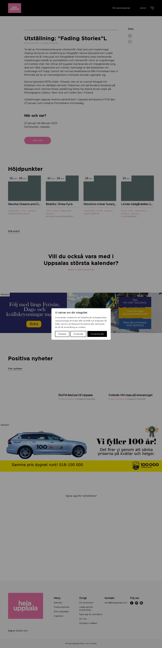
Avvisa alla (78, 334)
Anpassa (62, 334)
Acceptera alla (97, 334)
